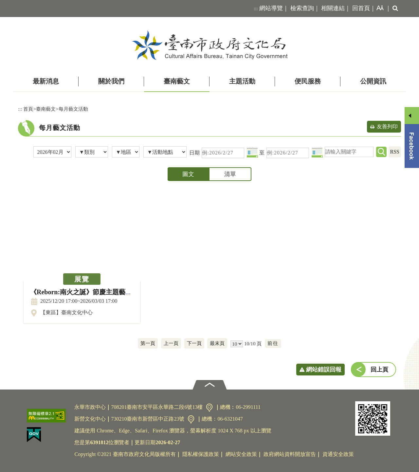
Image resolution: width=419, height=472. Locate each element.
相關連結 (333, 8)
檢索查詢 (302, 8)
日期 (194, 152)
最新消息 (46, 81)
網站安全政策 (241, 454)
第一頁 (147, 343)
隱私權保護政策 (200, 454)
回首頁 (361, 8)
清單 (230, 174)
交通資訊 (209, 408)
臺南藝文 (177, 81)
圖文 (188, 174)
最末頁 (217, 343)
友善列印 (387, 126)
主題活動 (242, 81)
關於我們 (111, 81)
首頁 (28, 109)
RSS (394, 151)
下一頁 (194, 343)
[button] (379, 8)
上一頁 (171, 343)
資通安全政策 (338, 454)
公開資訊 (373, 81)
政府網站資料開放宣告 (290, 454)
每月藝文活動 (73, 109)
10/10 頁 (253, 343)
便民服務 (308, 81)
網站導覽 (271, 8)
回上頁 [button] (379, 369)
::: (256, 8)
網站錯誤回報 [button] (323, 369)
